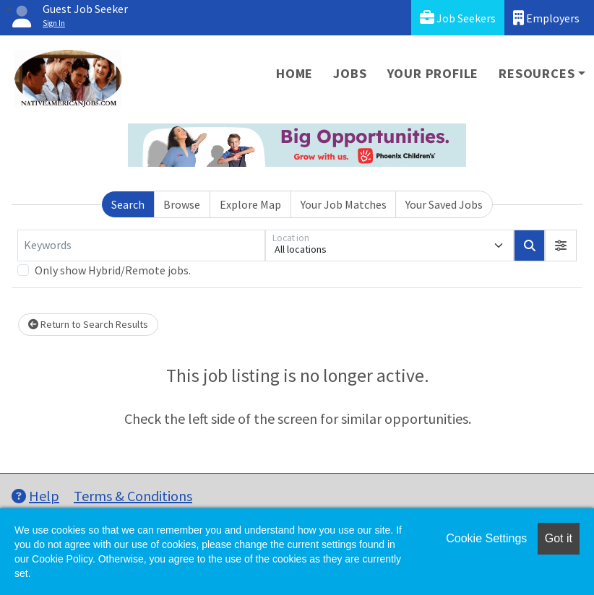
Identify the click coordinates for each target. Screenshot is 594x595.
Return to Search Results (88, 324)
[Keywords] (141, 245)
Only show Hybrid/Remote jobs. (113, 270)
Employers (546, 18)
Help (35, 496)
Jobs (349, 73)
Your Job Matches (344, 204)
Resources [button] (536, 73)
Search (128, 204)
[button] (561, 245)
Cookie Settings (486, 538)
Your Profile (433, 73)
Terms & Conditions (133, 496)
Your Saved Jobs (444, 204)
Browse (181, 204)
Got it (558, 538)
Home (294, 73)
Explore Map (250, 204)
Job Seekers (458, 18)
